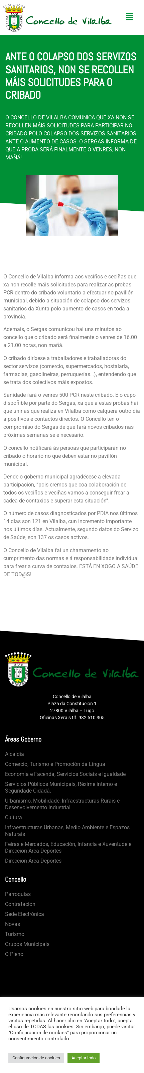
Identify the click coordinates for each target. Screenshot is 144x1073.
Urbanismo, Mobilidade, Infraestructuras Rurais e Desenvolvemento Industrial (62, 804)
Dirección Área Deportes (33, 861)
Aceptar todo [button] (83, 1057)
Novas (12, 924)
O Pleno (14, 954)
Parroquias (18, 894)
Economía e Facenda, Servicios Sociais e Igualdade (65, 774)
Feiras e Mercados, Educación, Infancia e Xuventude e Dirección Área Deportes (68, 847)
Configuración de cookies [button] (36, 1057)
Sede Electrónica (24, 914)
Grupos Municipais (27, 944)
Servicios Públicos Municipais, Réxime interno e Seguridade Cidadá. (61, 787)
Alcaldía (14, 754)
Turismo (14, 934)
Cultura (13, 817)
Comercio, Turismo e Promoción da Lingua (55, 764)
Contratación (20, 904)
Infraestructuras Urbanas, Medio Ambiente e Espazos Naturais (67, 830)
